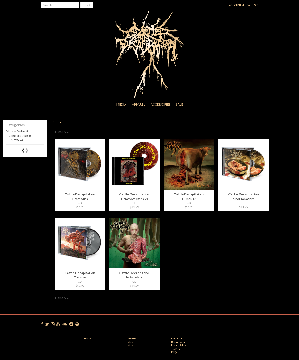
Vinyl (130, 345)
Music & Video (17, 131)
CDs (17, 140)
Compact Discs (20, 135)
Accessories (160, 104)
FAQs (174, 352)
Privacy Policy (178, 345)
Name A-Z (63, 131)
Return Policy (178, 341)
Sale (179, 104)
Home (87, 338)
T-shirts (132, 338)
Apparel (138, 104)
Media (121, 104)
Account (236, 5)
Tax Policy (176, 348)
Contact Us (177, 338)
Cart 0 (252, 5)
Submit (87, 5)
